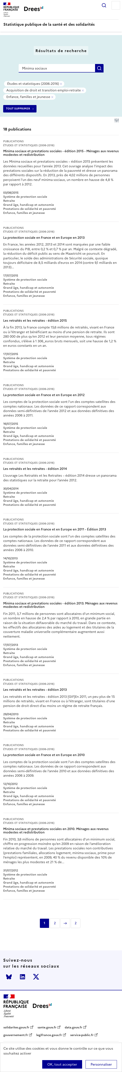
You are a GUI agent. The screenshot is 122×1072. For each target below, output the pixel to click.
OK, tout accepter (62, 1064)
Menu (116, 5)
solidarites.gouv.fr (16, 1027)
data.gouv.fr (73, 1027)
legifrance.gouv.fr (49, 1035)
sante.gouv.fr (47, 1027)
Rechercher (104, 5)
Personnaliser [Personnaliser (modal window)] (101, 1064)
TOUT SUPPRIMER (18, 109)
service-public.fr (82, 1035)
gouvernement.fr (15, 1035)
